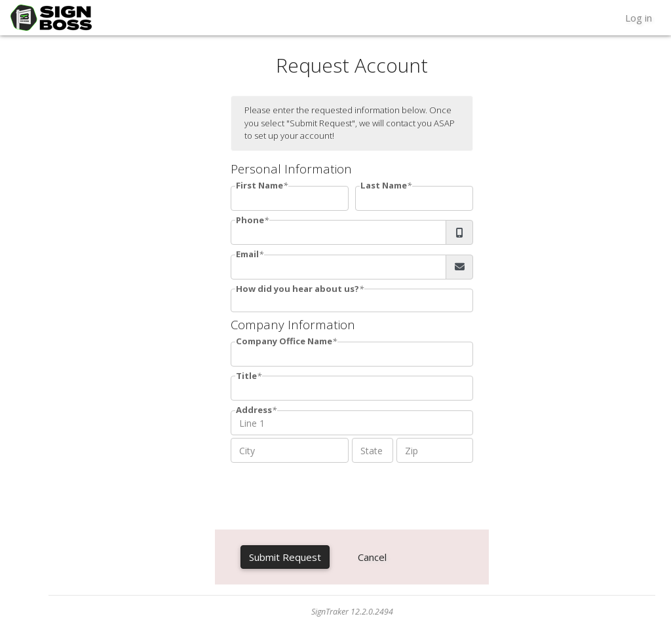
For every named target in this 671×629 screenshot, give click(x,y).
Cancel (372, 557)
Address (254, 410)
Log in (638, 17)
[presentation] (330, 493)
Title (246, 376)
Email (247, 254)
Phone (250, 220)
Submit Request (285, 557)
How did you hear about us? (297, 289)
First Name (259, 185)
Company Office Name (284, 341)
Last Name (383, 185)
